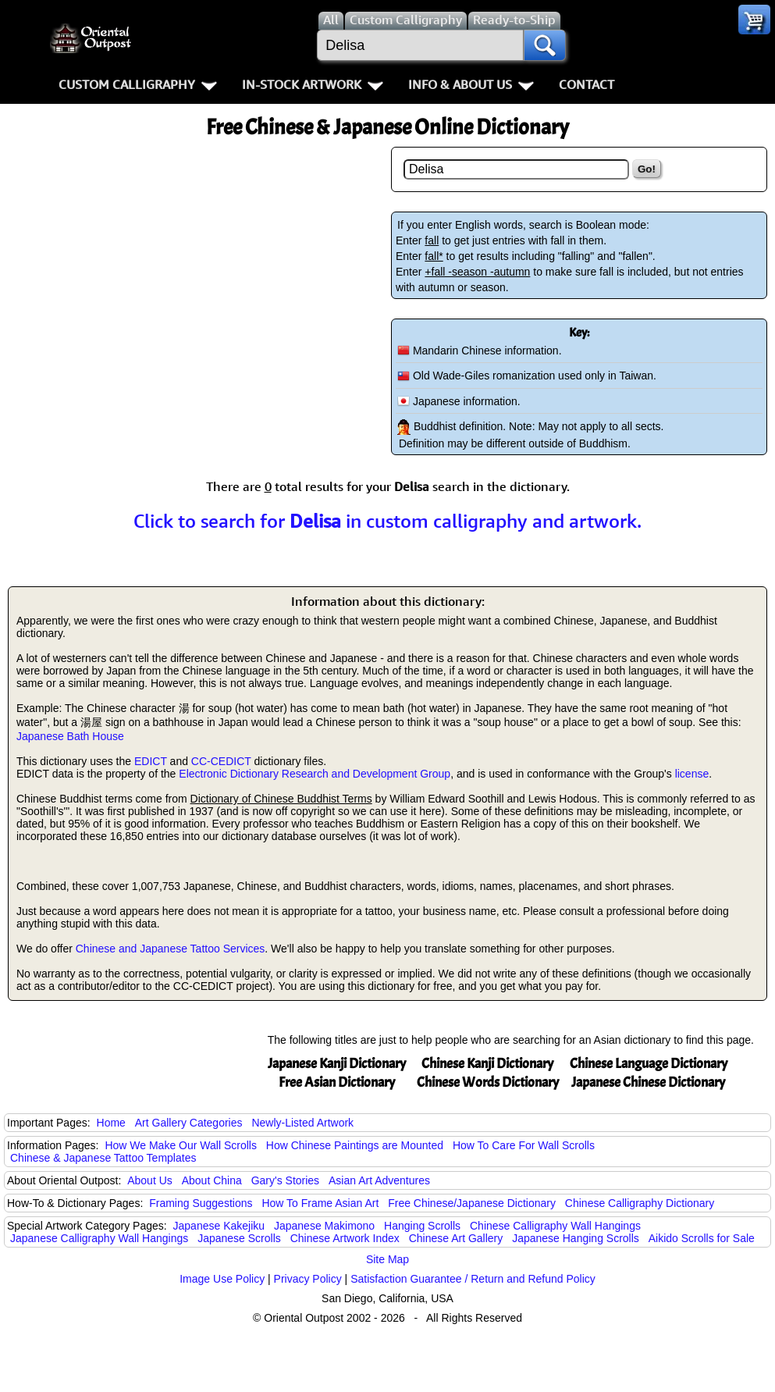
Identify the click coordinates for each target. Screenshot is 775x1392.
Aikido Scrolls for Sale (702, 1238)
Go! (647, 169)
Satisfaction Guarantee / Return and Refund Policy (472, 1279)
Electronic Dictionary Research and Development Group (314, 773)
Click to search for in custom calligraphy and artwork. (387, 521)
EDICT (150, 761)
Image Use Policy (222, 1279)
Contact (586, 84)
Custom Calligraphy (138, 84)
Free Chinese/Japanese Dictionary (472, 1203)
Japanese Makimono (324, 1225)
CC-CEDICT (221, 761)
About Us (149, 1180)
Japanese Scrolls (239, 1238)
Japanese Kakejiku (219, 1225)
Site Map (387, 1259)
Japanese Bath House (70, 736)
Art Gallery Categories (189, 1122)
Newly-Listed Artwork (302, 1122)
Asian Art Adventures (379, 1180)
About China (212, 1180)
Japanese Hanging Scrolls (575, 1238)
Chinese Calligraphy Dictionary (639, 1203)
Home (111, 1122)
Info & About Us (471, 84)
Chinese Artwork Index (345, 1238)
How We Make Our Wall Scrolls (180, 1145)
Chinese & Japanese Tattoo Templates (103, 1158)
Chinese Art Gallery (456, 1238)
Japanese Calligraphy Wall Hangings (99, 1238)
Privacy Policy (308, 1279)
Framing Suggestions (200, 1203)
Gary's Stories (285, 1180)
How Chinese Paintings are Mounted (354, 1145)
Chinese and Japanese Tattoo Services (170, 948)
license (692, 773)
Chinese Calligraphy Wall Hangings (555, 1225)
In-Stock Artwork (312, 84)
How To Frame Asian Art (320, 1203)
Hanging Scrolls (422, 1225)
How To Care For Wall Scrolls (524, 1145)
